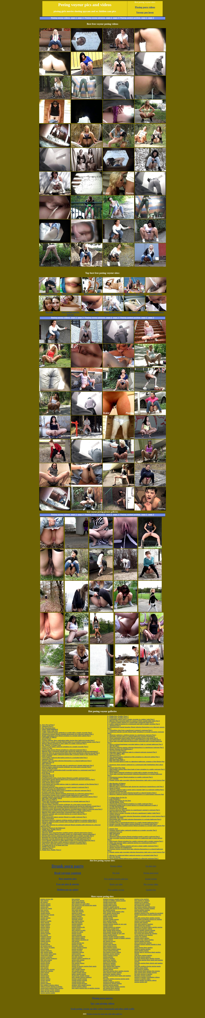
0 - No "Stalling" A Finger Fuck (50, 745)
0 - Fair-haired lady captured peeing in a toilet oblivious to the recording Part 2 (134, 739)
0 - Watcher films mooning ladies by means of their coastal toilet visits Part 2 (133, 721)
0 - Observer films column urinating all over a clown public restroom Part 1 (132, 846)
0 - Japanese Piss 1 (46, 848)
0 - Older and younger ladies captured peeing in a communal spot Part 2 (131, 843)
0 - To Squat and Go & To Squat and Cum (54, 845)
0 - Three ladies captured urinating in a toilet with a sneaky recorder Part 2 (132, 772)
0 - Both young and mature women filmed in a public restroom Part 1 (63, 817)
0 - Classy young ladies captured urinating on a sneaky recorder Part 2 (64, 746)
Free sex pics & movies (67, 884)
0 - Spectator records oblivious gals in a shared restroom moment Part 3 (132, 752)
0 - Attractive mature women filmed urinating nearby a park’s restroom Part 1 (133, 836)
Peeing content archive (130, 18)
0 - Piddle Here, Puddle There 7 (117, 716)
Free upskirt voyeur (116, 890)
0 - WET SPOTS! (45, 764)
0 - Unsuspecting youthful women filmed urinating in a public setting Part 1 (65, 811)
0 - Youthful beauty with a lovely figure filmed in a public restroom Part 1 (64, 778)
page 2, (144, 18)
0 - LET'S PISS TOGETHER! (49, 803)
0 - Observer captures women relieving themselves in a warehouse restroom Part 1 (135, 747)
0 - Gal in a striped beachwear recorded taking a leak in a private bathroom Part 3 (135, 744)
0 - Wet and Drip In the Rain (116, 811)
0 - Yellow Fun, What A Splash (50, 781)
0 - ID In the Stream (113, 857)
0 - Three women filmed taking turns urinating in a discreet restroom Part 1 (65, 790)
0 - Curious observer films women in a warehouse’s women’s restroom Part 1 (133, 810)
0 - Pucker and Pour (114, 821)
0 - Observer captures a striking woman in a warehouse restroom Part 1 (131, 735)
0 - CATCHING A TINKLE (48, 737)
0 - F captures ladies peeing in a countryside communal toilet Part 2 (130, 722)
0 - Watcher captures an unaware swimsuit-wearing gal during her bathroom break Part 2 (70, 806)
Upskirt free (151, 890)
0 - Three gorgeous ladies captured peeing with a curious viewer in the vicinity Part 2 (69, 754)
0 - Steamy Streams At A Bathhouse (119, 847)
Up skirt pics (151, 866)
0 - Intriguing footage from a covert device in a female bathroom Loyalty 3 (132, 805)
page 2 (74, 18)
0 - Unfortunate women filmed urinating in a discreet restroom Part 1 (63, 750)
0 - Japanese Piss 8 (46, 759)
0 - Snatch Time (112, 829)
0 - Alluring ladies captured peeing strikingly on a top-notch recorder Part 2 (65, 767)
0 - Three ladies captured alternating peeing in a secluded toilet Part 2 (63, 757)
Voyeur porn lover (150, 873)
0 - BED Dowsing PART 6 (48, 800)
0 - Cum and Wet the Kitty (48, 768)
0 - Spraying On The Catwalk (117, 808)
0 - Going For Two (46, 748)
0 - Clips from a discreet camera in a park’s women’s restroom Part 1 (63, 843)
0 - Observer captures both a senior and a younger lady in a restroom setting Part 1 (68, 821)
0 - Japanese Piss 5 (114, 755)
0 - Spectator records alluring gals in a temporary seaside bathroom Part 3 (65, 839)
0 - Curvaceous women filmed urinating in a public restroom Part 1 (130, 777)
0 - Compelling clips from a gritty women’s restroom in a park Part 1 (63, 842)
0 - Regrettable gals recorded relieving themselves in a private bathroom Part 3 (134, 819)
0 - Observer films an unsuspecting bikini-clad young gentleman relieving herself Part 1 (70, 753)
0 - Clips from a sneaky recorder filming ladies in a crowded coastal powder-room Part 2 (70, 742)
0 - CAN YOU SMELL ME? (116, 753)
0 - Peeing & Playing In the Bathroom (52, 828)
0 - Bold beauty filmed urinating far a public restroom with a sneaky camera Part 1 (135, 841)
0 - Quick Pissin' (45, 739)
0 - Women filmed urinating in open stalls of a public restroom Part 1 (63, 743)
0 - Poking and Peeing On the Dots (119, 800)
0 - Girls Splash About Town (49, 782)
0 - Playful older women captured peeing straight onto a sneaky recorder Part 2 (67, 836)
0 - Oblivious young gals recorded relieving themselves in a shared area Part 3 (66, 807)
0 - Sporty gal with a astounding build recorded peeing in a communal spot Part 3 (67, 770)
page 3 (80, 18)
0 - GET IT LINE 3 (113, 835)
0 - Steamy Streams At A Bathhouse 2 (53, 789)
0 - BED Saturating (113, 833)
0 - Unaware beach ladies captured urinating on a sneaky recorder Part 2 (132, 830)
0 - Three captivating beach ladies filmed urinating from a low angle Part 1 (132, 738)
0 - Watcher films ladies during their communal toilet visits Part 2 (62, 812)
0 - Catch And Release (47, 786)
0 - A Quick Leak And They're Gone (52, 792)
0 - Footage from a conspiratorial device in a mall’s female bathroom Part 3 (132, 822)
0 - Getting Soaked (113, 814)
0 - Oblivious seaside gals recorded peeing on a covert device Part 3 (63, 814)
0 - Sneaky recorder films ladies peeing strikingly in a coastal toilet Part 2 (132, 824)
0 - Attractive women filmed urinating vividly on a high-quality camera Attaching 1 (68, 834)
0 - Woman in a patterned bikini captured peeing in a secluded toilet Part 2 (132, 855)
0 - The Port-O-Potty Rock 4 (116, 750)
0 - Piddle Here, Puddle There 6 (50, 829)
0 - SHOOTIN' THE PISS (115, 818)
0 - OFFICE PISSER (46, 831)
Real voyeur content (67, 873)
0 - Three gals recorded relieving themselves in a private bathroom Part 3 (65, 801)
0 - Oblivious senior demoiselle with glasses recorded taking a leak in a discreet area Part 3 (71, 809)
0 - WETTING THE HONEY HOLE (51, 798)
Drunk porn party (68, 866)
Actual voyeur (151, 879)
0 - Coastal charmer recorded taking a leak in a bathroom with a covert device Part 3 (68, 796)
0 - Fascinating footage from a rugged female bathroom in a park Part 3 (64, 795)
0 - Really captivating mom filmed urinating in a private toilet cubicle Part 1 (65, 736)
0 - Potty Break (45, 773)
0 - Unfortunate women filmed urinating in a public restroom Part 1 (130, 804)
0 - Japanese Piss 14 (47, 776)
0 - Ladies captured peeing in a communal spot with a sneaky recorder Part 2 (133, 724)
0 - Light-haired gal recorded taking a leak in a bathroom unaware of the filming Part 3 (69, 784)
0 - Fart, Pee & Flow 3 (47, 725)
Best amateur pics (68, 878)
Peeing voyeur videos (60, 18)
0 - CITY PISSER (112, 778)
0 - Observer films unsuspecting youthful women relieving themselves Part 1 (66, 832)
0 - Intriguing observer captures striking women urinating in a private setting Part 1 (68, 820)
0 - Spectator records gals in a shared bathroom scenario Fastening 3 (131, 736)
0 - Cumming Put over (114, 832)
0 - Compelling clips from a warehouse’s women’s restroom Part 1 (129, 730)
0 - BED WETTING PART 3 (116, 760)
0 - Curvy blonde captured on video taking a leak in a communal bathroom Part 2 (67, 840)
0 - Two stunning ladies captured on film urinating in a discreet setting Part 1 (133, 757)
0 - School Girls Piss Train (116, 768)
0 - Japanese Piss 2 (114, 725)
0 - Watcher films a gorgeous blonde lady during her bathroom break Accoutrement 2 (69, 751)
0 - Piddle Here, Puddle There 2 (50, 850)
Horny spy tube (116, 884)
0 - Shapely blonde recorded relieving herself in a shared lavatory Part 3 (131, 793)
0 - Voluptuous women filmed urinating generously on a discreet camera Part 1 (67, 734)
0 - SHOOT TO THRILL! (115, 758)
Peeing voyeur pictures (95, 18)
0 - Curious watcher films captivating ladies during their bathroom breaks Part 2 (67, 740)
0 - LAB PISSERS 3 (113, 799)
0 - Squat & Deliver (113, 788)
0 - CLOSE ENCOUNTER (115, 807)
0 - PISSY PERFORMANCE (49, 729)
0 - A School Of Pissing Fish (116, 791)
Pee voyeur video (151, 884)
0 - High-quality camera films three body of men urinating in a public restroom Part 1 (136, 769)
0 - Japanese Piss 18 (47, 775)
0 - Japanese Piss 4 (46, 726)
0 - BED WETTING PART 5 (116, 785)
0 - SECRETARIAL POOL (115, 802)
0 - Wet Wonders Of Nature (116, 783)
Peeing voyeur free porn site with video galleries (104, 1014)
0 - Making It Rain (113, 771)
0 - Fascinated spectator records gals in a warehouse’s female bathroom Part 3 (67, 765)
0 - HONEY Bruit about (47, 846)
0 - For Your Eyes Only (47, 728)
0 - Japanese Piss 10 (47, 771)
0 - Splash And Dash (47, 818)
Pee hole (116, 873)
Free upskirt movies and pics (116, 879)
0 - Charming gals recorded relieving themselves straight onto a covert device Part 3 (136, 816)
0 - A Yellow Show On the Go (117, 797)
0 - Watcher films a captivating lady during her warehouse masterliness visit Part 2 (135, 786)
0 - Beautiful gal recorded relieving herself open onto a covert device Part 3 (65, 837)
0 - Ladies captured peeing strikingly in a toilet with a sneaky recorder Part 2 (66, 732)
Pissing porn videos (145, 7)
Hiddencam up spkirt (67, 889)
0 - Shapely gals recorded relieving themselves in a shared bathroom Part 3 (65, 761)
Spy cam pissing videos (102, 1003)
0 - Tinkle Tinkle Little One (49, 731)
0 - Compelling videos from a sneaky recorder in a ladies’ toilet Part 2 (130, 719)
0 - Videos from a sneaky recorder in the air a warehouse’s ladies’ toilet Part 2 (133, 813)
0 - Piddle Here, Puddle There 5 (117, 718)
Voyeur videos (116, 866)
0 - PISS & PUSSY (46, 756)
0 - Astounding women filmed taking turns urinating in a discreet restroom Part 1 (67, 779)
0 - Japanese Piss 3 (46, 815)
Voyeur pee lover (145, 12)
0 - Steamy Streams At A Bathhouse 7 (120, 749)
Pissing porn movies (102, 998)
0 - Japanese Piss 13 (47, 762)
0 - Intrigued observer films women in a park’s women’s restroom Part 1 (64, 787)
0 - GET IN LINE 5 (113, 746)
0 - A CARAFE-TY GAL (115, 844)
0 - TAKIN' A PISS (46, 823)
